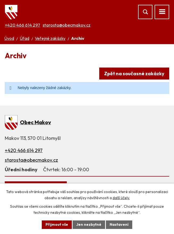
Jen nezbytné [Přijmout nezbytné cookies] (88, 224)
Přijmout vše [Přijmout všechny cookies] (56, 224)
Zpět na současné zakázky (134, 73)
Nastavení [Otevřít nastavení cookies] (119, 224)
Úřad (24, 38)
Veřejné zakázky (50, 38)
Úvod (9, 38)
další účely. (121, 197)
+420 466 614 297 (22, 25)
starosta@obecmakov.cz (66, 25)
